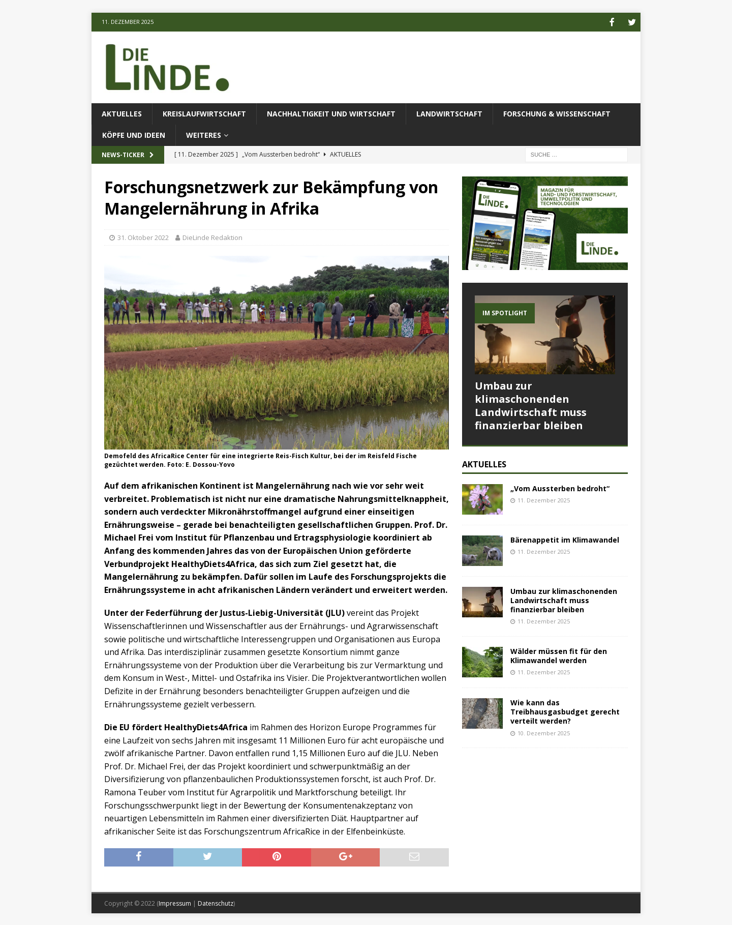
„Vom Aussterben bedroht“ (559, 487)
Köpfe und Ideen (133, 134)
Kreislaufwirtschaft (204, 112)
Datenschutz (215, 902)
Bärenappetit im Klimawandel (564, 539)
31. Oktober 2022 (143, 236)
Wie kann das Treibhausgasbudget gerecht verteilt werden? (565, 711)
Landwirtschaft (449, 112)
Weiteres (203, 134)
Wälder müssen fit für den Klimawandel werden (558, 654)
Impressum (175, 902)
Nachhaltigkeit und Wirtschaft (331, 112)
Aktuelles (122, 112)
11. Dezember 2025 (543, 499)
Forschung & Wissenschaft (557, 112)
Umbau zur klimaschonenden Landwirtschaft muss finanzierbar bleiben (531, 404)
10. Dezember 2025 (543, 732)
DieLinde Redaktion (212, 236)
